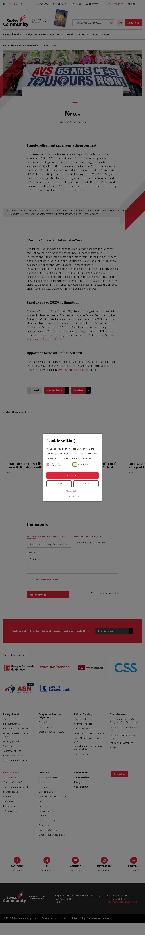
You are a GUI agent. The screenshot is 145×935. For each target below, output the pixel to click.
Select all (72, 475)
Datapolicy (76, 496)
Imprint (67, 496)
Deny (59, 483)
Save (86, 483)
